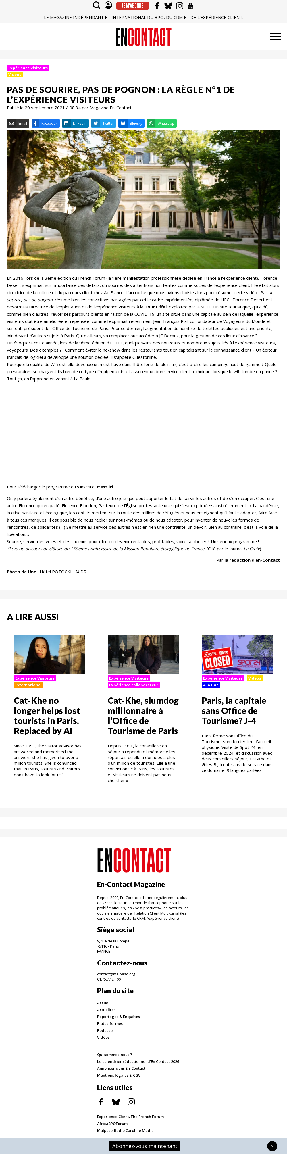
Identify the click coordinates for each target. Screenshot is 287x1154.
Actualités (106, 1009)
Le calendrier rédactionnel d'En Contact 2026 (138, 1061)
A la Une (211, 684)
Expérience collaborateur (133, 684)
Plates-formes (110, 1023)
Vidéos (103, 1037)
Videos (14, 74)
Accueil (104, 1002)
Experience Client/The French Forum (130, 1116)
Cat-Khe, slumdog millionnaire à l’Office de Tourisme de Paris (143, 715)
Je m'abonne (132, 5)
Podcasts (105, 1030)
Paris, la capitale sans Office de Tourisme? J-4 (234, 710)
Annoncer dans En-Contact (121, 1068)
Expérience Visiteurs (28, 67)
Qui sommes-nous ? (114, 1054)
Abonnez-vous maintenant (145, 1146)
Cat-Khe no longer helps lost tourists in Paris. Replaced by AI (47, 715)
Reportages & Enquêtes (118, 1016)
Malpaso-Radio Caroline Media (125, 1130)
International (28, 684)
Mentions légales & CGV (118, 1075)
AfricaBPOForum (112, 1123)
